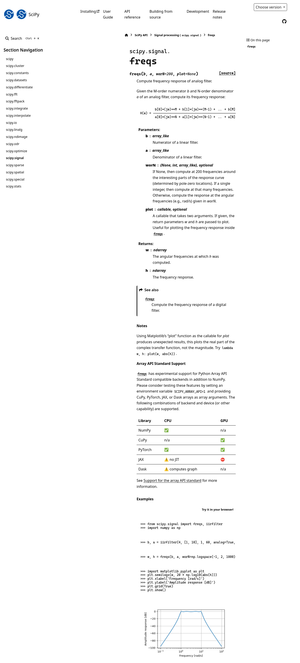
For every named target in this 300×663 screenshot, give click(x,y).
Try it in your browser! (217, 456)
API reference (132, 14)
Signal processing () (133, 35)
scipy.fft (11, 94)
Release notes (219, 14)
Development (198, 11)
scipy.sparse (15, 165)
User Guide (108, 14)
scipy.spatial (15, 172)
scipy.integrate (17, 108)
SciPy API (97, 35)
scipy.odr (12, 144)
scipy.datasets (16, 80)
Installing (88, 11)
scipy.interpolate (18, 115)
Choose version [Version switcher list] (269, 7)
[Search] (23, 38)
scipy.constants (17, 73)
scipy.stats (13, 186)
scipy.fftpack (15, 101)
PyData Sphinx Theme (266, 652)
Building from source (161, 14)
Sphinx (33, 656)
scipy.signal (15, 158)
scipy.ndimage (16, 137)
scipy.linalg (14, 129)
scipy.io (11, 123)
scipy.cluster (15, 66)
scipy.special (15, 179)
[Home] (82, 35)
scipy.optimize (16, 151)
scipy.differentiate (19, 87)
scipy (9, 59)
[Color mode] (293, 7)
